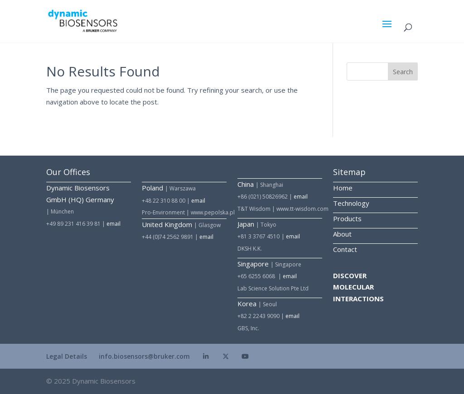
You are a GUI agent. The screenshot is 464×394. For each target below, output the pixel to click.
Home (343, 187)
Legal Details (66, 356)
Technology (351, 203)
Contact (345, 249)
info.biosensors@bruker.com (144, 356)
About (342, 233)
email (113, 224)
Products (347, 218)
